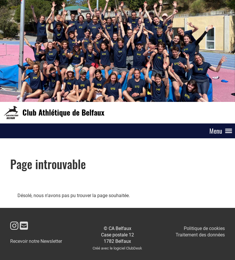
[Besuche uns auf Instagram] (14, 225)
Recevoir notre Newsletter (36, 241)
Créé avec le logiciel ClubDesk (117, 248)
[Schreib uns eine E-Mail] (24, 225)
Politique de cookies (204, 228)
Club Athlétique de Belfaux (63, 112)
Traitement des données (200, 235)
